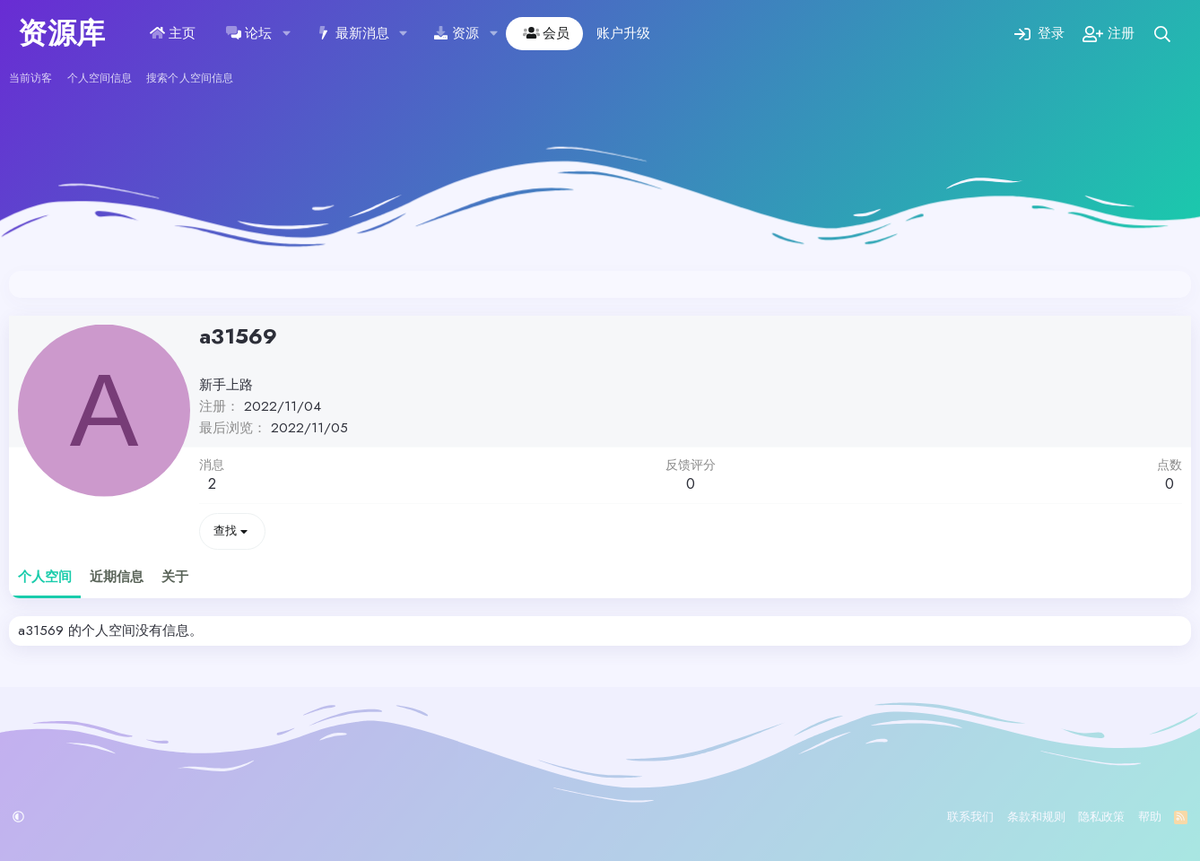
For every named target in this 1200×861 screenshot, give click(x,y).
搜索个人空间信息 (189, 78)
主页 (182, 33)
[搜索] (1162, 33)
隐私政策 (1101, 816)
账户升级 (623, 33)
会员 (556, 33)
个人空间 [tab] (45, 577)
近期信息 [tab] (116, 577)
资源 (465, 33)
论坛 (258, 33)
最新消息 (362, 33)
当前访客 (30, 78)
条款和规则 (1036, 816)
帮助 (1149, 816)
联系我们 (970, 816)
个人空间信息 (100, 78)
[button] (286, 33)
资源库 (62, 33)
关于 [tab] (174, 577)
